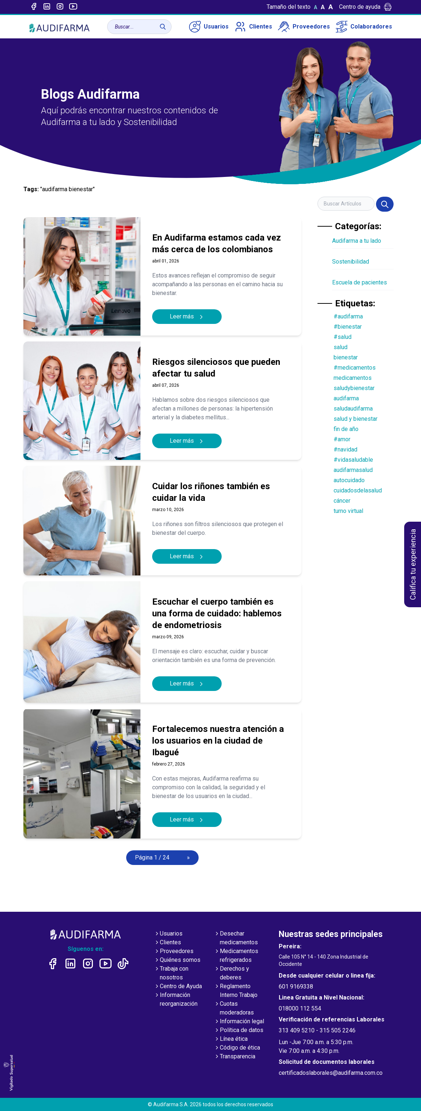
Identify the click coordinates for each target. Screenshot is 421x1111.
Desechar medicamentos (236, 938)
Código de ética (237, 1048)
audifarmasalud (353, 469)
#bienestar (348, 326)
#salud (343, 336)
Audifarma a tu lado (356, 240)
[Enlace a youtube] (73, 7)
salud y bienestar (355, 418)
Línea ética (231, 1039)
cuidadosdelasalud (358, 490)
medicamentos (353, 377)
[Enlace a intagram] (60, 7)
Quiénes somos (177, 960)
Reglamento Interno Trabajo (236, 991)
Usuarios (209, 27)
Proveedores (304, 27)
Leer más (187, 316)
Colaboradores (364, 27)
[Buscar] (163, 27)
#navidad (345, 449)
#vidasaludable (353, 459)
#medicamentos (355, 367)
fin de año (346, 429)
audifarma (346, 398)
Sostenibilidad (350, 261)
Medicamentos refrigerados (236, 956)
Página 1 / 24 (152, 857)
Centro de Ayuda (178, 987)
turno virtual (348, 510)
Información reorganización (176, 999)
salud (340, 347)
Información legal (239, 1022)
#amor (342, 439)
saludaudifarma (353, 408)
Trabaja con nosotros (171, 973)
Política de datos (238, 1031)
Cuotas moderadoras (234, 1008)
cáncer (342, 500)
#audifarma (348, 316)
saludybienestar (354, 388)
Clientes (253, 27)
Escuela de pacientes (359, 282)
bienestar (346, 357)
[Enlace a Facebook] (33, 7)
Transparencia (234, 1057)
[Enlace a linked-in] (46, 7)
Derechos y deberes (231, 973)
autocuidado (349, 480)
